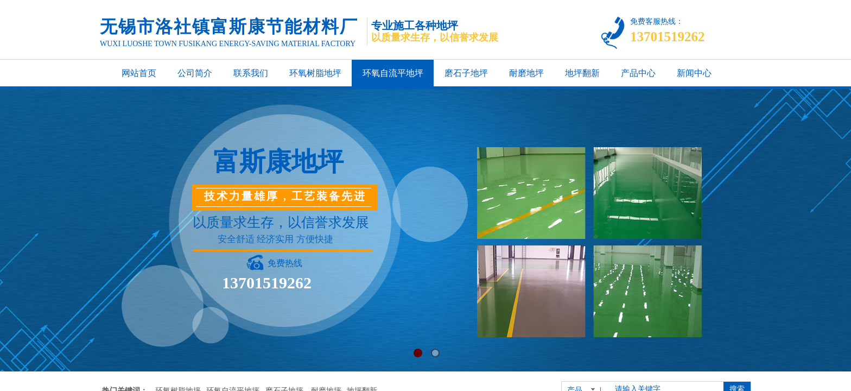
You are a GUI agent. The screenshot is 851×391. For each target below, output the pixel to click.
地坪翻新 (582, 73)
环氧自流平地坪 (393, 73)
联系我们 (250, 73)
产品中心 (638, 73)
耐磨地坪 (526, 73)
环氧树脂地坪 (315, 73)
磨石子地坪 (466, 73)
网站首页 (139, 73)
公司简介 (194, 73)
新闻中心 (694, 73)
